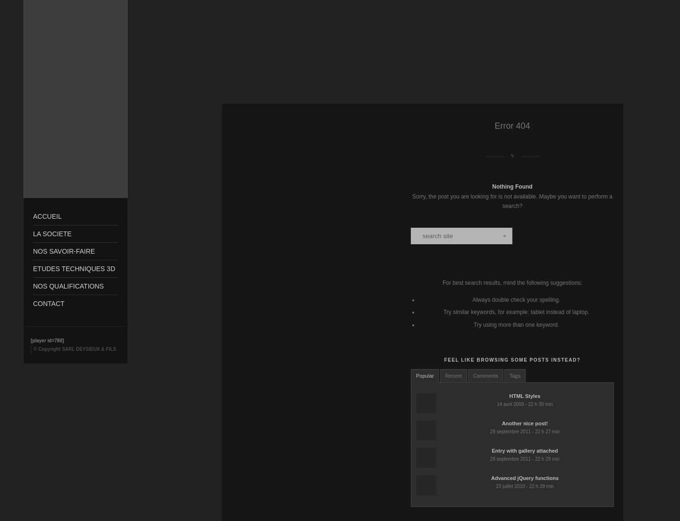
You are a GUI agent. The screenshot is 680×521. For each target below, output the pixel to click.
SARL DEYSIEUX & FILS (89, 349)
